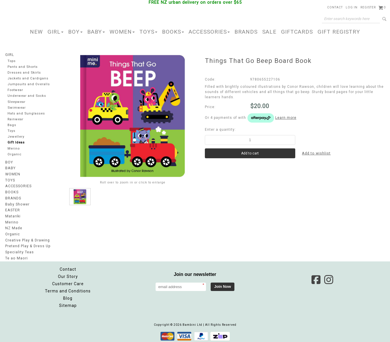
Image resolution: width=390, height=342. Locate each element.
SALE (269, 31)
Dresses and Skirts (24, 72)
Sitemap (68, 304)
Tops (12, 61)
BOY (75, 31)
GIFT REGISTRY (339, 31)
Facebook (315, 278)
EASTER (12, 210)
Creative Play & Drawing (27, 239)
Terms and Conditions (68, 289)
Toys (12, 132)
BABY (96, 31)
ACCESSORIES (209, 31)
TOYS (148, 31)
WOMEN (122, 31)
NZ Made (13, 228)
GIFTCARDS (297, 31)
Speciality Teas (19, 251)
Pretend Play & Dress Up (27, 245)
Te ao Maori (16, 257)
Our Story (68, 275)
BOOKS (173, 31)
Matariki (12, 216)
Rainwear (16, 120)
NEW (36, 31)
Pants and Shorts (23, 67)
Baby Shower (17, 205)
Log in (352, 7)
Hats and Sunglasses (26, 114)
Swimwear (16, 108)
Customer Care (68, 282)
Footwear (16, 90)
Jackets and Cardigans (28, 79)
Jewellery (16, 138)
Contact (335, 7)
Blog (67, 296)
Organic (15, 156)
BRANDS (246, 31)
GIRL (55, 31)
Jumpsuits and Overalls (29, 84)
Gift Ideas (16, 144)
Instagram (328, 278)
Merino (14, 150)
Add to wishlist (316, 153)
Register (368, 7)
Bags (12, 126)
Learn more (285, 118)
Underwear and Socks (27, 96)
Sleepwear (17, 102)
